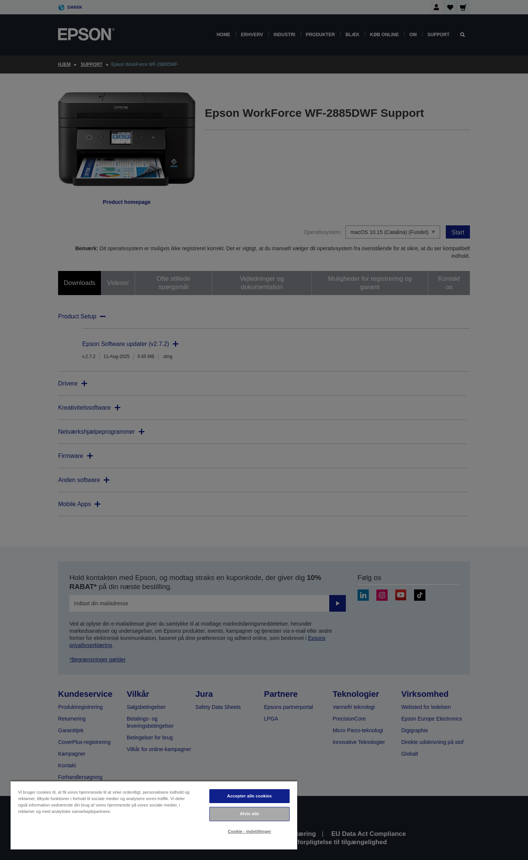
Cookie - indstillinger (249, 831)
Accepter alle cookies (249, 796)
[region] (154, 814)
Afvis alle (249, 813)
